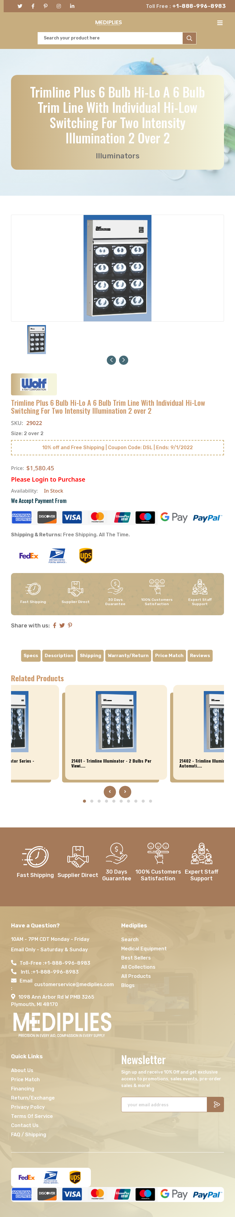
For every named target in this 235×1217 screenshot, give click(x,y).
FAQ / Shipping (28, 1134)
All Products (136, 976)
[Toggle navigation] (221, 23)
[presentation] (110, 792)
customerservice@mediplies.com (74, 984)
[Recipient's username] (164, 1104)
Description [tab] (59, 655)
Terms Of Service (32, 1116)
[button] (111, 359)
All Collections (138, 967)
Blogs (128, 985)
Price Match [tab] (169, 655)
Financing (22, 1088)
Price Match (25, 1079)
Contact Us (25, 1125)
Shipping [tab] (90, 655)
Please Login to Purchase (48, 479)
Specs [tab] (31, 655)
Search (130, 939)
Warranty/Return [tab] (128, 655)
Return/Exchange (33, 1097)
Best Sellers (136, 957)
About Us (22, 1070)
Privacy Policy (28, 1107)
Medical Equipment (144, 948)
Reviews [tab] (200, 655)
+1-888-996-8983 (199, 6)
